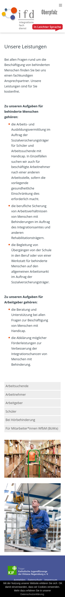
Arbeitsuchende (17, 386)
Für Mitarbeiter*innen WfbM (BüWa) (32, 428)
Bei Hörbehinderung (20, 420)
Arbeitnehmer (16, 394)
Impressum (50, 579)
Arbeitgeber (14, 403)
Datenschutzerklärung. (32, 594)
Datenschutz (35, 579)
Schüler (11, 411)
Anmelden (19, 579)
